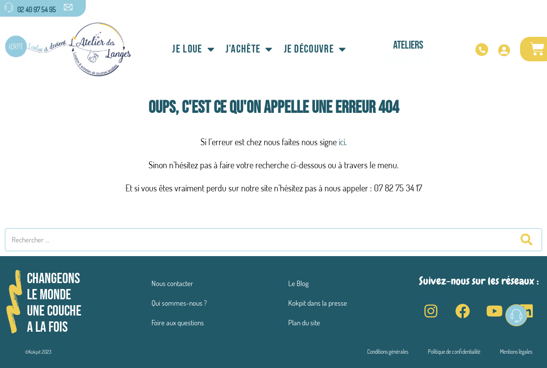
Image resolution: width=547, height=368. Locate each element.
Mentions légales (516, 351)
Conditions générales (387, 351)
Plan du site (304, 322)
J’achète (249, 49)
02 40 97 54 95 (36, 9)
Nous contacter (172, 283)
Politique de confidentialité (454, 351)
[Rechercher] (526, 240)
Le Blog (298, 283)
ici (342, 141)
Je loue (193, 49)
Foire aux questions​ (177, 322)
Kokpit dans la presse (317, 303)
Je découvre (315, 49)
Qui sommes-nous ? (179, 303)
